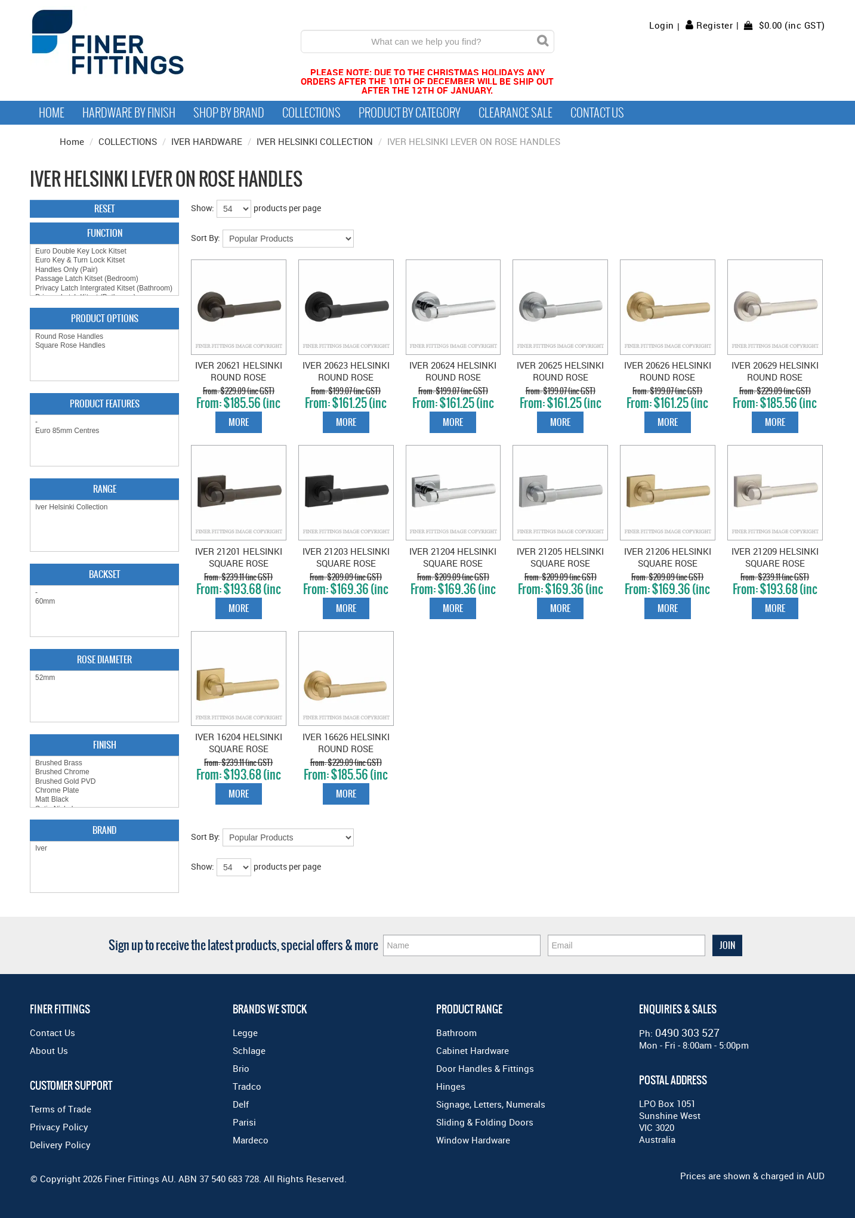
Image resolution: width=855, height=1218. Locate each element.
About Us (49, 1050)
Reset (104, 208)
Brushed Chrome (104, 772)
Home (51, 112)
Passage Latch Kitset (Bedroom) (104, 278)
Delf (241, 1104)
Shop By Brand (228, 112)
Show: (202, 208)
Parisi (244, 1122)
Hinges (450, 1086)
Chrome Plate (104, 790)
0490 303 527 (687, 1032)
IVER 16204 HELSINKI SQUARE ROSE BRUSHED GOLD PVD (238, 748)
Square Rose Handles (104, 345)
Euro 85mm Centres (104, 430)
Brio (241, 1068)
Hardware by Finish (128, 112)
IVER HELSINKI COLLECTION (315, 141)
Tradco (247, 1086)
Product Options (104, 318)
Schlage (249, 1050)
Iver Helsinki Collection (104, 507)
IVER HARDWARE (206, 141)
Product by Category (410, 112)
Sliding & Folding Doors (484, 1122)
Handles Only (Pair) (104, 269)
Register (714, 25)
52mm (104, 677)
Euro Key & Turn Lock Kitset (104, 260)
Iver (104, 848)
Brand (104, 830)
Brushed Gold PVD (104, 781)
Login (661, 25)
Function (104, 233)
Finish (104, 745)
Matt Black (104, 799)
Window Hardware (473, 1140)
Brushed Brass (104, 763)
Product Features (105, 403)
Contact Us (597, 112)
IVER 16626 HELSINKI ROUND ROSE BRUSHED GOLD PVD (346, 748)
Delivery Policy (60, 1145)
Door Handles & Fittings (485, 1068)
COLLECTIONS (127, 141)
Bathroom (456, 1032)
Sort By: (205, 237)
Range (104, 489)
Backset (105, 574)
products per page (287, 208)
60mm (104, 601)
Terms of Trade (60, 1109)
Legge (245, 1032)
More (239, 422)
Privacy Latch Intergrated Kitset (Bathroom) (104, 288)
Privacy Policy (59, 1127)
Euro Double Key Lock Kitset (104, 251)
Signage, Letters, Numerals (490, 1104)
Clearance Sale (515, 112)
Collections (311, 112)
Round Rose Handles (104, 336)
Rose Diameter (104, 659)
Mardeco (250, 1140)
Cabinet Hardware (472, 1050)
